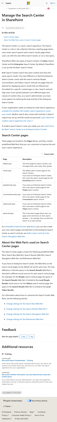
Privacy (4, 415)
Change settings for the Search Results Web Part (26, 309)
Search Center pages (11, 37)
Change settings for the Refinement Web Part (24, 319)
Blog (31, 412)
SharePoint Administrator (16, 226)
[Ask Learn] (48, 8)
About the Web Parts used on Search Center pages (22, 40)
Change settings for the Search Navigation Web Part (27, 314)
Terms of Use (39, 415)
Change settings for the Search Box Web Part (24, 303)
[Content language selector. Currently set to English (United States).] (13, 401)
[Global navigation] (2, 3)
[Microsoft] (28, 3)
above (33, 226)
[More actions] (53, 8)
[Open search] (46, 3)
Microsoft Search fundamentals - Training (17, 360)
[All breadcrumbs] (4, 8)
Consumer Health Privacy (21, 415)
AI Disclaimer (6, 412)
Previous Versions (20, 412)
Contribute (41, 412)
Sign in (52, 3)
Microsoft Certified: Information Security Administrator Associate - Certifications (26, 376)
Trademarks (6, 419)
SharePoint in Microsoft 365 (18, 8)
